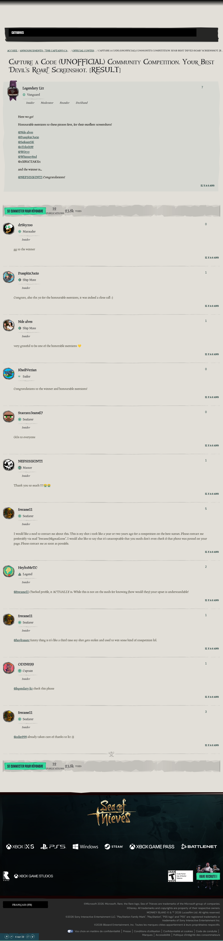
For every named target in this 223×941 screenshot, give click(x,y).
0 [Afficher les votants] (206, 224)
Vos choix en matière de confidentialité (97, 931)
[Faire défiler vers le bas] (28, 936)
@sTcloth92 (25, 147)
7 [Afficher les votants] (202, 87)
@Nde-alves (25, 132)
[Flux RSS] (5, 50)
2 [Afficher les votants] (206, 566)
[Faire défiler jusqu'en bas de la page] (32, 936)
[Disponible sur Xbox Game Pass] (152, 847)
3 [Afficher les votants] (206, 711)
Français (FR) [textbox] (22, 904)
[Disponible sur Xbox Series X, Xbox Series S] (20, 847)
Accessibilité (163, 934)
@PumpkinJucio (28, 137)
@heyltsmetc (22, 640)
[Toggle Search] (17, 39)
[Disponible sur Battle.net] (198, 847)
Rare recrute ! (208, 876)
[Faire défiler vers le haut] (11, 936)
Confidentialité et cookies (178, 931)
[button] (102, 33)
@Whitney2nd (27, 157)
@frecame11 (21, 592)
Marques (147, 934)
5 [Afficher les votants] (206, 508)
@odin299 (20, 737)
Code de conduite (206, 931)
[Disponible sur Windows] (85, 847)
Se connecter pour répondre (25, 211)
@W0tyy (24, 152)
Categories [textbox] (18, 32)
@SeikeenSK (26, 142)
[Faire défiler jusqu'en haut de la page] (7, 936)
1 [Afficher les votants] (206, 272)
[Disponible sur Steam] (114, 847)
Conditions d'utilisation (147, 931)
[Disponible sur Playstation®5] (53, 847)
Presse (127, 931)
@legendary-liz (23, 689)
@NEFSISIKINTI (30, 177)
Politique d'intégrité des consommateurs (196, 934)
